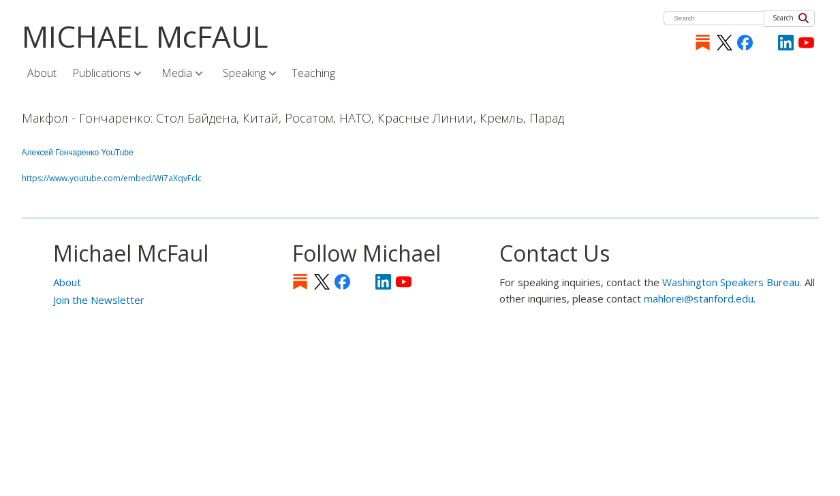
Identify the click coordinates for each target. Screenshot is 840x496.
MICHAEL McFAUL (145, 36)
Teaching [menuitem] (313, 72)
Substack (703, 42)
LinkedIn (786, 42)
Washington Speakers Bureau (731, 282)
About (67, 282)
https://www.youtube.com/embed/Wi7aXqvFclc (112, 178)
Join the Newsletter (98, 300)
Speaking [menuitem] (245, 73)
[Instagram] (765, 42)
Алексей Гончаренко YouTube (78, 152)
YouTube (806, 42)
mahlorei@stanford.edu (698, 298)
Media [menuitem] (177, 73)
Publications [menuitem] (102, 73)
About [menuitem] (42, 72)
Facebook (745, 42)
